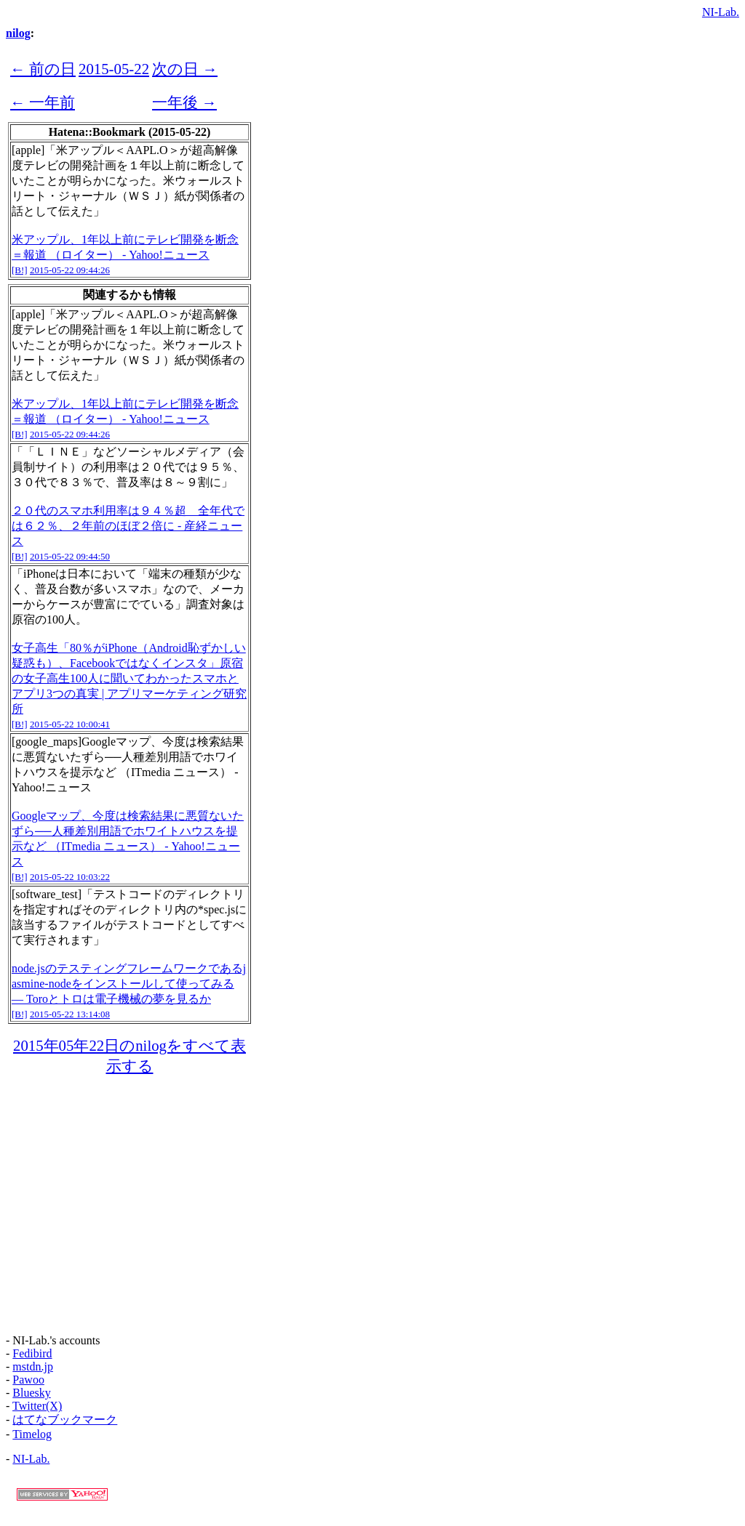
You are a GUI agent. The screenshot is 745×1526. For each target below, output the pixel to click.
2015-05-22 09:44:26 (70, 270)
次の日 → (185, 68)
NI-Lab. (720, 12)
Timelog (32, 1434)
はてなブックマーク (64, 1419)
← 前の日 (43, 68)
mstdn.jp (32, 1366)
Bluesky (31, 1392)
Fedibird (32, 1353)
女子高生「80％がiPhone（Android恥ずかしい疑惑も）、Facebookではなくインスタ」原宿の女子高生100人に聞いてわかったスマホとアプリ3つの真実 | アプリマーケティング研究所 (129, 678)
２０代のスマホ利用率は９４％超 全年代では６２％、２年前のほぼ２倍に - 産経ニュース (128, 525)
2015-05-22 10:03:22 (70, 876)
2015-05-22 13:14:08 (70, 1014)
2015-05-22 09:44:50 (70, 556)
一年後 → (184, 102)
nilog (18, 33)
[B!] (20, 270)
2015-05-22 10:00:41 (70, 724)
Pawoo (28, 1379)
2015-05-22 (114, 68)
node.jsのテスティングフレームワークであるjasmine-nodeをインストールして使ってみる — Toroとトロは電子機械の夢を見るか (129, 983)
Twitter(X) (37, 1406)
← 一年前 (42, 102)
